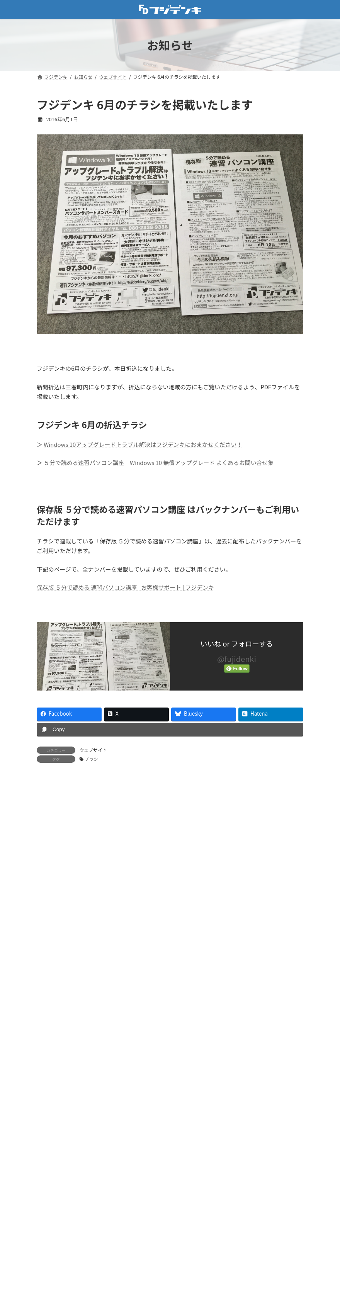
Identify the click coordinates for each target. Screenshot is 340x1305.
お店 (47, 1167)
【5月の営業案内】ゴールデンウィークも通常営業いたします (148, 975)
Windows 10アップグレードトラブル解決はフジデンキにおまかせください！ (143, 444)
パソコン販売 (57, 1271)
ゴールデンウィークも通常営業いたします (125, 1062)
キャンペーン (56, 1212)
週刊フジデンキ (59, 1286)
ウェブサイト (93, 750)
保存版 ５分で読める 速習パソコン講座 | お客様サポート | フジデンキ (125, 587)
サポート (52, 1226)
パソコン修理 (57, 1256)
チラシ (91, 759)
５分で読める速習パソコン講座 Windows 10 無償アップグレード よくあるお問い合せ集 (159, 462)
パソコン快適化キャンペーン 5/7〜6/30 (122, 931)
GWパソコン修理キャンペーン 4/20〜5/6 (123, 1018)
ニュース (51, 1241)
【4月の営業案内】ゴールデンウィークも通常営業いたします (148, 1106)
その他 (49, 1182)
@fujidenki (236, 658)
